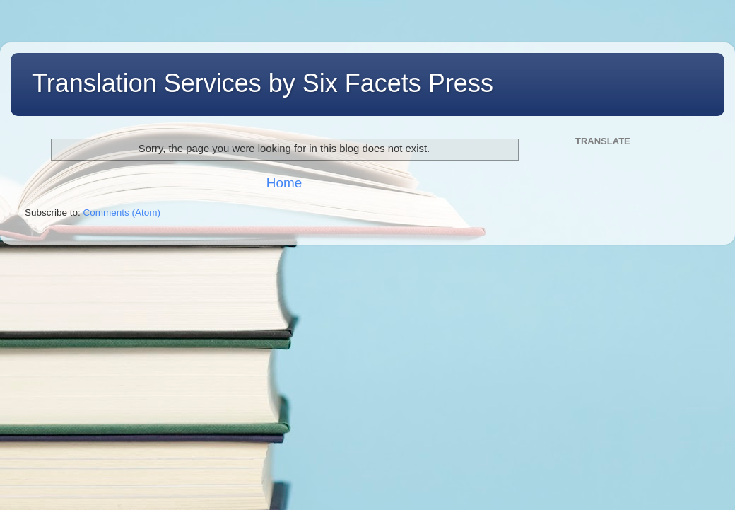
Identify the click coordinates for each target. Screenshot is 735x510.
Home (284, 182)
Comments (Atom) (122, 212)
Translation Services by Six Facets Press (262, 83)
